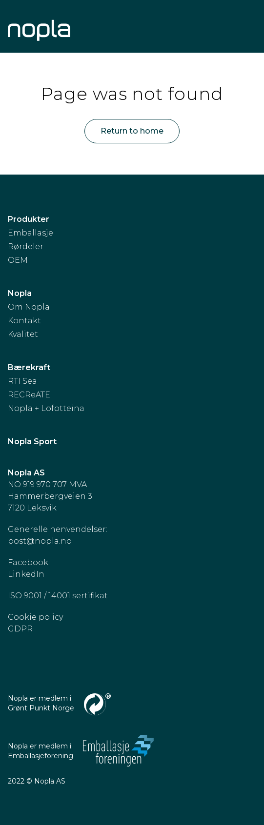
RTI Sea (22, 381)
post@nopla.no (40, 541)
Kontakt (24, 320)
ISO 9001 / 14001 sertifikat (58, 595)
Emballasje (30, 232)
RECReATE (29, 394)
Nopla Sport (32, 441)
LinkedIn (26, 574)
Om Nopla (29, 307)
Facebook (28, 562)
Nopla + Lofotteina (46, 408)
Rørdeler (25, 246)
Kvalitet (23, 334)
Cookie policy (35, 617)
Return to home (132, 131)
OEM (18, 260)
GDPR (20, 628)
